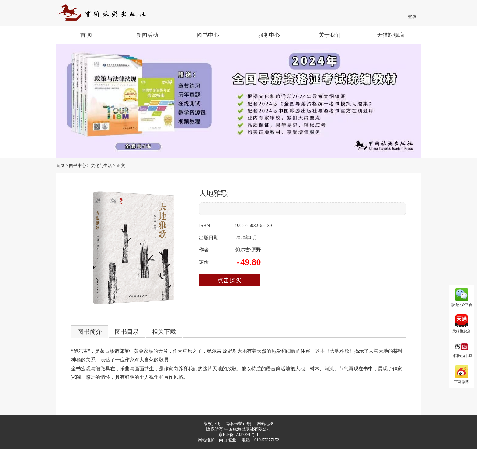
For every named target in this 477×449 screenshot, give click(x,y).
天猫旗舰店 (390, 35)
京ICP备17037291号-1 (238, 434)
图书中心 (208, 35)
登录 (412, 16)
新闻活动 (147, 35)
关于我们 (330, 35)
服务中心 (269, 35)
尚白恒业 (227, 440)
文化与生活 (101, 165)
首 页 (86, 35)
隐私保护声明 (238, 423)
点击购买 (229, 280)
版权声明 (212, 423)
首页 (60, 165)
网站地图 (265, 423)
